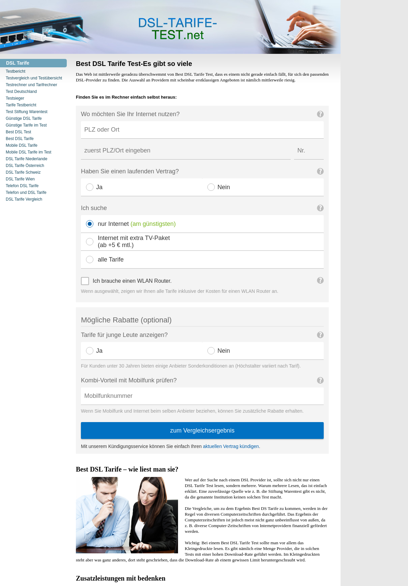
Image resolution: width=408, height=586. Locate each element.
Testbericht (15, 71)
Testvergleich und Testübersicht (34, 78)
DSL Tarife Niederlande (26, 159)
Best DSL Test (18, 132)
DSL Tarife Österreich (25, 165)
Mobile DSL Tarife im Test (28, 152)
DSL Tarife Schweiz (23, 172)
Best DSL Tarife (20, 138)
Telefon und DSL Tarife (26, 192)
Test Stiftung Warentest (27, 111)
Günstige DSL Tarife (24, 118)
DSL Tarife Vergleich (24, 199)
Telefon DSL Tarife (22, 185)
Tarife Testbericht (21, 105)
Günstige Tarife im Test (26, 125)
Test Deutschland (21, 91)
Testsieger (15, 98)
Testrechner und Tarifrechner (31, 84)
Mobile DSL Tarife (21, 145)
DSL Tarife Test (70, 27)
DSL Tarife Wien (20, 179)
